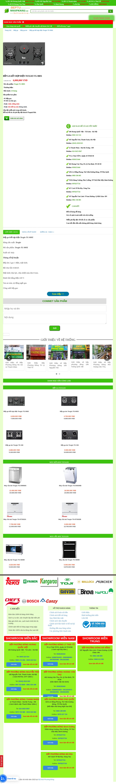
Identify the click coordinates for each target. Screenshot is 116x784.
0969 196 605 (76, 175)
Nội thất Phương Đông (46, 779)
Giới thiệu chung (11, 232)
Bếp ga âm (23, 30)
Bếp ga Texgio (59, 388)
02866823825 (57, 690)
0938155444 (105, 1)
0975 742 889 (81, 1)
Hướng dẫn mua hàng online (60, 628)
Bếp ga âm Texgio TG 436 (14, 445)
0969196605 (103, 4)
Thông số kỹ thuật (29, 232)
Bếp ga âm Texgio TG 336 (70, 445)
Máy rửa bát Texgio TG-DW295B (70, 485)
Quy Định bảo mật (56, 618)
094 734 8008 (56, 1)
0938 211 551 (99, 659)
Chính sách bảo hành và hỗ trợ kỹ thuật (61, 624)
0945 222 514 (76, 135)
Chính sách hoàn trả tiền (59, 612)
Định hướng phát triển (90, 615)
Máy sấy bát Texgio (59, 536)
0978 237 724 (48, 4)
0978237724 (68, 4)
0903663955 (54, 692)
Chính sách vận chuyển (58, 621)
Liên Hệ (85, 618)
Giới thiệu (85, 612)
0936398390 (67, 657)
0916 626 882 (31, 712)
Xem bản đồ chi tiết (30, 664)
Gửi (54, 328)
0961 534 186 (31, 685)
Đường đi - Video (47, 232)
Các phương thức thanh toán (60, 631)
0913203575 (67, 690)
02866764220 (57, 657)
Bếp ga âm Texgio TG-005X (69, 411)
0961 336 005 (76, 200)
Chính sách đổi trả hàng (58, 615)
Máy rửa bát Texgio (59, 462)
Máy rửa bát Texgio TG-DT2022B (69, 519)
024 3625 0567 (77, 151)
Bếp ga (15, 30)
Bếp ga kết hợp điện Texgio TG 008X (41, 30)
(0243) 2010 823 (77, 143)
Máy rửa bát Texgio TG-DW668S (15, 485)
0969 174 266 (29, 1)
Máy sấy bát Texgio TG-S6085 (69, 560)
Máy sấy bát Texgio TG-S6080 (14, 560)
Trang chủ (8, 30)
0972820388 (54, 659)
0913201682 (64, 659)
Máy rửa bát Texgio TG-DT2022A (15, 519)
